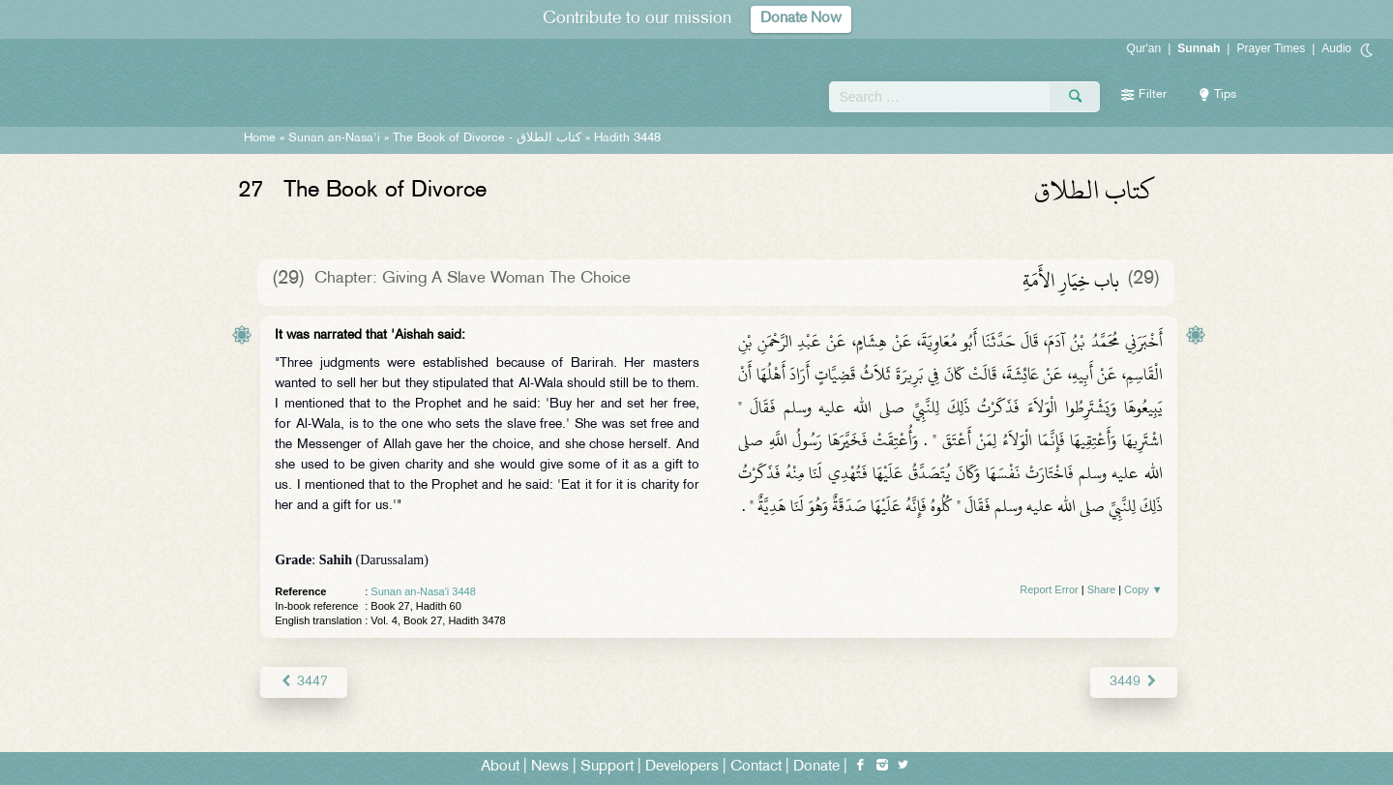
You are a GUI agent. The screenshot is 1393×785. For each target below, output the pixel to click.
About (500, 767)
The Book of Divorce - (487, 138)
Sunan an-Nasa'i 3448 (423, 591)
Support (607, 767)
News (550, 767)
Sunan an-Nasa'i (334, 138)
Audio (1336, 48)
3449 (1133, 682)
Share (1101, 589)
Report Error (1049, 589)
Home (260, 138)
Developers (682, 767)
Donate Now (801, 19)
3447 (303, 682)
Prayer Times (1270, 48)
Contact (756, 767)
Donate (816, 767)
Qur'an (1144, 48)
